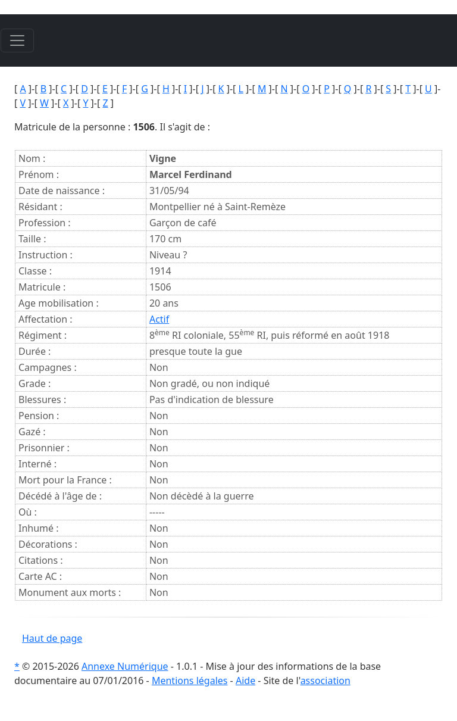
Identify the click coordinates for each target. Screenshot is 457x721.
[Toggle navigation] (17, 40)
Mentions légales (190, 680)
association (325, 680)
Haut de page (52, 638)
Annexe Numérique (125, 666)
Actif (159, 319)
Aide (245, 680)
